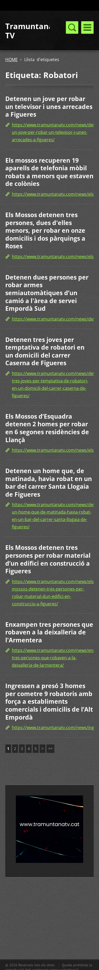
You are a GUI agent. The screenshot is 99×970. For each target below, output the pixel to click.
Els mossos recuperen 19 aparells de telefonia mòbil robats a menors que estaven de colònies (49, 172)
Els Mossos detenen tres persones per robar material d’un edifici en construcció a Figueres (48, 559)
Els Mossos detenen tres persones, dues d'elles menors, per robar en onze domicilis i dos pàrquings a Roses (45, 230)
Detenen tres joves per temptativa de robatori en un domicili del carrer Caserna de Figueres (44, 351)
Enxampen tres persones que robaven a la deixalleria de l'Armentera (49, 632)
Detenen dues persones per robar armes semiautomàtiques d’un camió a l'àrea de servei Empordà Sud (46, 293)
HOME (11, 59)
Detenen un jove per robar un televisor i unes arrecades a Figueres (48, 106)
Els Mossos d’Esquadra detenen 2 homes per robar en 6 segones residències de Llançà (47, 428)
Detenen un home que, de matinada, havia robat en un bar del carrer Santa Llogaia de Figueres (48, 482)
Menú (87, 27)
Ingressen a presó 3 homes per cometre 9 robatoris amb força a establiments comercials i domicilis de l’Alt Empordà (49, 701)
